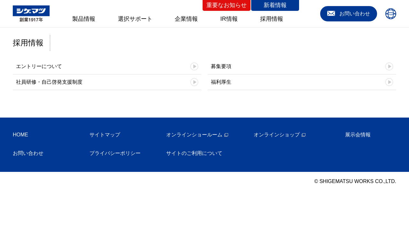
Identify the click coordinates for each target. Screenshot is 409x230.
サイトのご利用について (194, 153)
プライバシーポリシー (115, 153)
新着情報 (275, 5)
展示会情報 (358, 134)
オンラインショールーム (194, 134)
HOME (20, 134)
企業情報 (186, 19)
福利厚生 (221, 82)
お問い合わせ (28, 153)
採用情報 (271, 19)
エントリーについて (39, 66)
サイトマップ (104, 134)
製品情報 (83, 19)
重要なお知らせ (226, 5)
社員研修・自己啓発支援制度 (49, 82)
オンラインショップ (277, 134)
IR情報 (229, 19)
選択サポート (135, 19)
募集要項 (221, 66)
